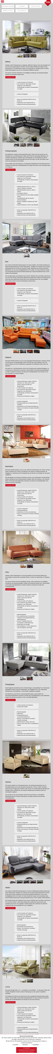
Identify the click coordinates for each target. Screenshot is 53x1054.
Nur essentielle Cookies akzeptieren (26, 1051)
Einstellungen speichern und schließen (26, 1049)
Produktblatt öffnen (10, 77)
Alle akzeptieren (26, 1048)
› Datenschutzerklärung (26, 1042)
